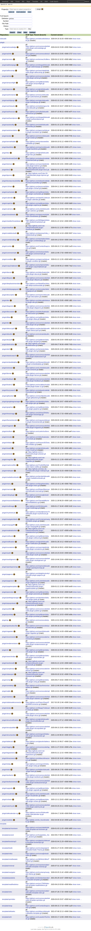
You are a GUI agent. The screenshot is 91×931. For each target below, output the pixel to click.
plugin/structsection (9, 735)
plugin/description (8, 295)
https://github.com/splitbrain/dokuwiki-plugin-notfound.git (37, 537)
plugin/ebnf (6, 349)
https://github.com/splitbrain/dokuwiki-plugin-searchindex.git (37, 657)
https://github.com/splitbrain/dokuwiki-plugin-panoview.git (37, 593)
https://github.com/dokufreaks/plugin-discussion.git (37, 313)
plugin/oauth (6, 553)
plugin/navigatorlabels (10, 520)
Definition (5, 19)
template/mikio (7, 854)
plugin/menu (6, 484)
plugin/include (7, 437)
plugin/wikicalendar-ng (10, 814)
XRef (46, 1)
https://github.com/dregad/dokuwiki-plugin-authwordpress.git (38, 118)
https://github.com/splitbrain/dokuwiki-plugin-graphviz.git (37, 408)
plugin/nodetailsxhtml (9, 531)
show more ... (77, 39)
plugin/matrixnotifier (9, 465)
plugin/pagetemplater (9, 587)
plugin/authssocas (8, 112)
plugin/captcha (7, 204)
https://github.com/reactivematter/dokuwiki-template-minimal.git (37, 866)
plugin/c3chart (7, 187)
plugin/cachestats (8, 192)
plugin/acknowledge (9, 47)
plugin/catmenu (7, 209)
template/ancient (8, 835)
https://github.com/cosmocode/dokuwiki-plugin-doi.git (38, 324)
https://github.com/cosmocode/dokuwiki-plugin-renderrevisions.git (38, 644)
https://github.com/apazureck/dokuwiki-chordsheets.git (37, 216)
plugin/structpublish (9, 728)
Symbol (5, 21)
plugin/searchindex (9, 657)
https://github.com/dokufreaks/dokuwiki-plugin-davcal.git (37, 273)
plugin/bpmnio (7, 176)
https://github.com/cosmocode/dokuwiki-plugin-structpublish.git (38, 728)
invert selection (21, 12)
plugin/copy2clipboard (10, 266)
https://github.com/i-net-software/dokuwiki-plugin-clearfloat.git (35, 228)
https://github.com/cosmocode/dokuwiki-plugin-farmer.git (38, 374)
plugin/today (6, 764)
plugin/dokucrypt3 (8, 329)
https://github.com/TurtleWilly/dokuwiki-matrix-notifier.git (37, 466)
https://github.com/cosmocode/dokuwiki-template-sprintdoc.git (38, 899)
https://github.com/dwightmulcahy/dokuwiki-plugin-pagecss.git (38, 574)
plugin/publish (7, 609)
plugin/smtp (6, 680)
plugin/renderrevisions (10, 644)
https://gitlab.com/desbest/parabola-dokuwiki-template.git (37, 879)
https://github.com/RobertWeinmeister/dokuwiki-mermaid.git (38, 490)
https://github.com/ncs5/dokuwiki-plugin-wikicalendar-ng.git (37, 814)
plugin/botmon (7, 164)
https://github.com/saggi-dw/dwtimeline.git (36, 345)
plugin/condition (8, 260)
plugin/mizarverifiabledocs (11, 501)
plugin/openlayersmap (10, 567)
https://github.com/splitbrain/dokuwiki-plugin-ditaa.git (37, 318)
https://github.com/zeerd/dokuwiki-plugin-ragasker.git (38, 632)
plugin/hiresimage (8, 414)
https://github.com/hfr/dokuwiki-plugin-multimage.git (37, 507)
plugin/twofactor (8, 775)
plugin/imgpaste (8, 426)
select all (11, 12)
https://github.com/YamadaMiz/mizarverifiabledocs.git (37, 502)
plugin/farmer (7, 374)
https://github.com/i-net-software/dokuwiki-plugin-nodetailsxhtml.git (35, 531)
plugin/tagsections (8, 753)
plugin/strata (6, 708)
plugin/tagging (7, 747)
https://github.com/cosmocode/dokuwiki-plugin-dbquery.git (38, 279)
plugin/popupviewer (9, 604)
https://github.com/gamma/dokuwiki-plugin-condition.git (37, 260)
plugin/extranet (7, 368)
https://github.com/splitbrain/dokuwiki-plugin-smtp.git (37, 681)
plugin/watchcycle (8, 806)
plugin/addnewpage (9, 65)
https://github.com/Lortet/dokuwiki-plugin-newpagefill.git (38, 526)
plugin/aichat (6, 76)
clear (29, 12)
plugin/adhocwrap (8, 71)
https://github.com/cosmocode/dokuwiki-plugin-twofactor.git (38, 776)
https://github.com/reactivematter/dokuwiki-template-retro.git (37, 892)
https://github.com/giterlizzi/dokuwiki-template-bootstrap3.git (38, 842)
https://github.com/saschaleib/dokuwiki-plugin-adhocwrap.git (37, 72)
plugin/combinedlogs (9, 240)
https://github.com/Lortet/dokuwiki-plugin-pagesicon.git (38, 582)
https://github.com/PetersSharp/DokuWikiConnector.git (37, 703)
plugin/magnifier (8, 460)
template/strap (7, 906)
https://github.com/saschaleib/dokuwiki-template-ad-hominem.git (37, 829)
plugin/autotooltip (8, 125)
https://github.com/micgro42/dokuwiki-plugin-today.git (37, 765)
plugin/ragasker (7, 632)
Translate (35, 1)
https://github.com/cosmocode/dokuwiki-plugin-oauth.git (38, 554)
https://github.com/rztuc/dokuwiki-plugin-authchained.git (37, 96)
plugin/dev (6, 301)
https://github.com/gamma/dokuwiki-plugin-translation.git (37, 131)
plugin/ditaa (6, 318)
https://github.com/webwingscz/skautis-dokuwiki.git (37, 107)
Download (5, 1)
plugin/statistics (7, 697)
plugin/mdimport (8, 471)
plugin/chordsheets (9, 215)
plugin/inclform (7, 432)
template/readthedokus (10, 885)
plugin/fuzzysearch (9, 391)
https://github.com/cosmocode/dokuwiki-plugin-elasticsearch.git (38, 356)
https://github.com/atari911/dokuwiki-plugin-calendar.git (38, 199)
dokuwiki (3, 39)
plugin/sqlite (6, 691)
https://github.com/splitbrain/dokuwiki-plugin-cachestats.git (37, 193)
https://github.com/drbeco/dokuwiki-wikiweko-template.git (38, 912)
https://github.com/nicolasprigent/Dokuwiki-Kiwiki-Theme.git (37, 849)
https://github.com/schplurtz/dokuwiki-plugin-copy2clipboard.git (37, 266)
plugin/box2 (6, 170)
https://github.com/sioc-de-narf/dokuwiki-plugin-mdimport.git (37, 470)
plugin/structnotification (10, 720)
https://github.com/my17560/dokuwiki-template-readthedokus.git (37, 885)
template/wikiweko (8, 912)
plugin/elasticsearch (9, 356)
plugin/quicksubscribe (10, 626)
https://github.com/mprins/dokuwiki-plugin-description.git (38, 296)
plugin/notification (8, 542)
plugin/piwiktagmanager (10, 598)
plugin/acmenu (7, 60)
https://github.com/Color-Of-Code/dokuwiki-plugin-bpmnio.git (37, 175)
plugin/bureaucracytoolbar (11, 181)
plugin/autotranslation (10, 131)
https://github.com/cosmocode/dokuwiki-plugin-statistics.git (38, 698)
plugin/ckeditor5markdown (11, 221)
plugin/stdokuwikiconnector (12, 703)
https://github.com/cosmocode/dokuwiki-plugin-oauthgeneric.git (38, 560)
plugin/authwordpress (10, 118)
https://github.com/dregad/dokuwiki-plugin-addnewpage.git (38, 66)
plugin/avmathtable (9, 142)
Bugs (28, 1)
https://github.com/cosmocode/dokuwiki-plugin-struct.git (38, 715)
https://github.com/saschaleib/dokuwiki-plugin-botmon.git (37, 165)
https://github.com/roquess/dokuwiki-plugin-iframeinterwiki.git (38, 421)
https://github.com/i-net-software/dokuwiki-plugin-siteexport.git (35, 674)
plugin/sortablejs (8, 686)
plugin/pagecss (7, 575)
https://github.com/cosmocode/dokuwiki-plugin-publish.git (38, 610)
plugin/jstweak (7, 454)
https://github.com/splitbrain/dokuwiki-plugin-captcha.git (37, 204)
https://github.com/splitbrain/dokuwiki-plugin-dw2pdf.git (37, 341)
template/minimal (8, 866)
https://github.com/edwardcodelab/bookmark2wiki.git (37, 159)
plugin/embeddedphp (9, 362)
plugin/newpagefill (8, 525)
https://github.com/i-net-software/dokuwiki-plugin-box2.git (37, 169)
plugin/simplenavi (8, 669)
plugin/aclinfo (7, 54)
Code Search (54, 1)
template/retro (7, 892)
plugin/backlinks (8, 147)
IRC (23, 1)
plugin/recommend (9, 637)
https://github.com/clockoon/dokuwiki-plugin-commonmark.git (37, 253)
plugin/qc (5, 620)
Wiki (12, 1)
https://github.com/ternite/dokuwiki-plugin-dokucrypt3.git (38, 330)
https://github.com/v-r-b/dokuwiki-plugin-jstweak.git (36, 453)
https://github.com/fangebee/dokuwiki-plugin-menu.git (37, 485)
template (3, 824)
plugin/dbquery (7, 278)
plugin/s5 (5, 650)
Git (41, 1)
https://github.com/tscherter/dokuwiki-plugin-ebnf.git (37, 350)
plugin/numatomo (8, 548)
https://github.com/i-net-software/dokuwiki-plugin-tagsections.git (35, 753)
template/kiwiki (7, 848)
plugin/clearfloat (8, 228)
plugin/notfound (7, 536)
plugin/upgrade (7, 788)
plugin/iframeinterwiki (9, 420)
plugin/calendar (7, 198)
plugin (2, 43)
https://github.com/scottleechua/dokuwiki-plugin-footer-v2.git (38, 386)
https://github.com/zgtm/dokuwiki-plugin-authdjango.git (37, 102)
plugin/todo (6, 770)
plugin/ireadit (7, 449)
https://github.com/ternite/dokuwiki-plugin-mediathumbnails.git (38, 477)
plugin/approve (7, 89)
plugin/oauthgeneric (9, 560)
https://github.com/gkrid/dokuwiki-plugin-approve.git (37, 90)
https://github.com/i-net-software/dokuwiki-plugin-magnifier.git (35, 460)
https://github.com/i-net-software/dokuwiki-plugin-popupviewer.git (35, 603)
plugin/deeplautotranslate (11, 284)
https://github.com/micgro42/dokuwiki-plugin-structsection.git (37, 735)
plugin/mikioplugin (8, 495)
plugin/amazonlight (9, 83)
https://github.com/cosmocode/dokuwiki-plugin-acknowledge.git (38, 47)
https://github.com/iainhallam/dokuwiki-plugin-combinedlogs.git (38, 240)
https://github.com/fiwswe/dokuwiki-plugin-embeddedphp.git (38, 363)
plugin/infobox (7, 443)
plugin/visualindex (8, 794)
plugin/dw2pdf (7, 340)
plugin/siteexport (8, 675)
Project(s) (4, 10)
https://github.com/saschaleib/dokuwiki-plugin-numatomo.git (37, 548)
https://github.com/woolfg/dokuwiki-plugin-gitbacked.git (38, 397)
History (5, 26)
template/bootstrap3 (9, 842)
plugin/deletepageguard (10, 289)
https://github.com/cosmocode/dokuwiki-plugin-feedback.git (38, 380)
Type (6, 29)
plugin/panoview (8, 592)
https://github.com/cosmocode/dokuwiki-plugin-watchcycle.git (38, 806)
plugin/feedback (8, 379)
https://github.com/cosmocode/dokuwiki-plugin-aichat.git (38, 77)
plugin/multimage (8, 506)
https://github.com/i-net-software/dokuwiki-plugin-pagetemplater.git (35, 587)
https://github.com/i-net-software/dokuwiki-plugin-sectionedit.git (35, 663)
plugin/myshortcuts (9, 513)
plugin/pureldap (7, 615)
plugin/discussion (8, 312)
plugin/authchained (9, 95)
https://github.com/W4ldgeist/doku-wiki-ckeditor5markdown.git (38, 221)
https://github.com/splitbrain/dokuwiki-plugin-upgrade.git (37, 789)
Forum (18, 1)
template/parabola (8, 878)
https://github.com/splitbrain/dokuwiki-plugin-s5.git (37, 651)
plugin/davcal (7, 273)
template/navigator (8, 873)
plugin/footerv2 (7, 385)
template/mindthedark (9, 859)
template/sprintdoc (8, 900)
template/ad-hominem (10, 829)
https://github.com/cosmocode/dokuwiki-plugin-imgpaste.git (38, 427)
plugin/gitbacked (8, 396)
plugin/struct (6, 714)
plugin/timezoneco (8, 759)
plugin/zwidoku (7, 820)
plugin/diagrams (8, 306)
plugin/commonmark (9, 253)
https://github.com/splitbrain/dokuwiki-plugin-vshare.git (37, 801)
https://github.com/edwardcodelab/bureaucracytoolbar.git (37, 182)
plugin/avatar (7, 136)
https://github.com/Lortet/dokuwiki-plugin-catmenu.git (38, 210)
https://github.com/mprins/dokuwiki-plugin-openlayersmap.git (38, 567)
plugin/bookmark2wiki (10, 159)
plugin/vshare (7, 800)
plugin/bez (6, 153)
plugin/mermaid (7, 490)
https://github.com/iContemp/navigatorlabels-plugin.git (38, 520)
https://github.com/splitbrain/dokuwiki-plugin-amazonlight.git (37, 83)
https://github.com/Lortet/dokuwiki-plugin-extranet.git (38, 369)
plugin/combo (7, 247)
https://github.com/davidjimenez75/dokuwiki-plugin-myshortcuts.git (38, 513)
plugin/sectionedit (8, 663)
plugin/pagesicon (8, 581)
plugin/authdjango (8, 101)
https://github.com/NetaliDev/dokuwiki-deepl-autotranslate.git (37, 285)
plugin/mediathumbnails (10, 477)
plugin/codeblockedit (9, 233)
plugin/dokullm (7, 334)
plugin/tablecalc (8, 742)
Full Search (4, 16)
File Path (5, 24)
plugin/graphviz (7, 407)
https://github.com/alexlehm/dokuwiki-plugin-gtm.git (37, 403)
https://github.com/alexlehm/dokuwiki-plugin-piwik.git (37, 599)
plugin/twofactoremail (10, 782)
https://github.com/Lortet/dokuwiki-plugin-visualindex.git (38, 795)
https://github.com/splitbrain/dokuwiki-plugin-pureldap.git (37, 616)
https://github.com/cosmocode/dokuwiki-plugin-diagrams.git (38, 307)
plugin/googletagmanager (11, 402)
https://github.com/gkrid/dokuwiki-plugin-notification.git (37, 543)
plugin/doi (5, 323)
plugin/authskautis (8, 106)
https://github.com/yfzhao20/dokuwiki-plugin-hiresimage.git (37, 414)
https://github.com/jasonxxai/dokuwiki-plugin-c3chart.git (37, 188)
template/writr (7, 917)
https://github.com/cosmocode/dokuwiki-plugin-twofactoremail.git (38, 782)
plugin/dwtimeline (8, 345)
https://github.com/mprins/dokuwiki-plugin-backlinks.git (38, 148)
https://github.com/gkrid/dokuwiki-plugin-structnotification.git (37, 720)
